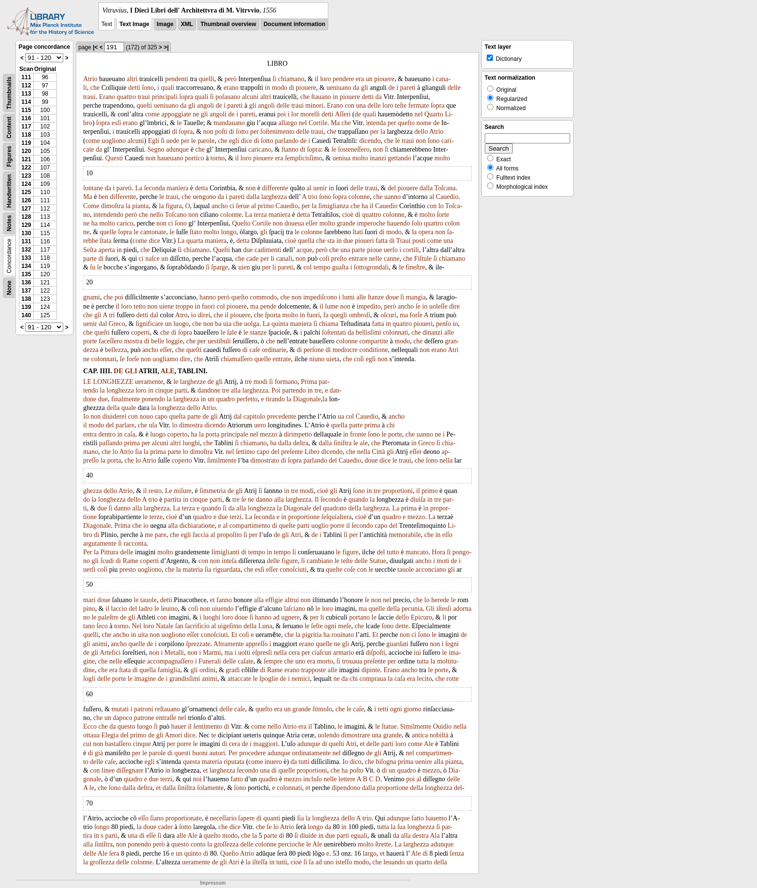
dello (421, 131)
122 (26, 167)
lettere (346, 779)
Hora (438, 552)
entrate (282, 359)
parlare (125, 425)
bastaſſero (118, 743)
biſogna (386, 761)
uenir (320, 188)
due (348, 240)
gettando (399, 158)
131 (26, 241)
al (309, 188)
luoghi (191, 443)
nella (363, 451)
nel (419, 114)
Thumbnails (9, 93)
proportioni (397, 490)
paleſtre (108, 617)
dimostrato (264, 460)
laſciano (294, 608)
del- (459, 787)
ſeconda (154, 188)
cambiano (320, 560)
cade (252, 258)
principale (234, 434)
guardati (397, 644)
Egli (153, 140)
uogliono (114, 140)
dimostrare (355, 735)
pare (160, 534)
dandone (208, 390)
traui (89, 96)
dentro (107, 434)
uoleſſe (438, 306)
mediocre (345, 349)
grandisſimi (184, 678)
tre (248, 381)
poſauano (227, 96)
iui (417, 652)
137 (26, 290)
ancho (219, 206)
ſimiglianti (225, 552)
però (230, 79)
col (308, 267)
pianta (140, 206)
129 (26, 225)
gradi (233, 670)
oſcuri (388, 315)
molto (360, 158)
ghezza (92, 490)
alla (235, 390)
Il (317, 499)
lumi (348, 297)
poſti (221, 131)
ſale (232, 332)
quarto (424, 862)
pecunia (412, 608)
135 (26, 274)
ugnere (290, 617)
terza (260, 214)
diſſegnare (129, 770)
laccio (119, 608)
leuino (169, 608)
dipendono (346, 787)
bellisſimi (368, 332)
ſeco (102, 626)
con (349, 105)
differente (275, 188)
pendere (343, 79)
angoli (205, 105)
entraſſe (166, 717)
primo (266, 206)
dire (454, 306)
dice (246, 140)
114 (26, 102)
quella (306, 240)
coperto (177, 434)
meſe (344, 626)
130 (26, 233)
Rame (131, 560)
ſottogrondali (371, 267)
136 (26, 282)
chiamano (291, 79)
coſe (349, 569)
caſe (254, 349)
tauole (405, 569)
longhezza (120, 390)
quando (358, 499)
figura (174, 206)
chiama (328, 323)
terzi (236, 517)
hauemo (436, 818)
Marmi (212, 652)
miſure (183, 490)
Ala (434, 835)
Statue (377, 560)
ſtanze (376, 297)
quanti (271, 818)
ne (196, 114)
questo (126, 726)
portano (359, 617)
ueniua (341, 158)
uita (143, 634)
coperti (140, 332)
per (392, 123)
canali (284, 258)
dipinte (370, 670)
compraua (373, 678)
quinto (192, 853)
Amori (173, 735)
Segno (155, 149)
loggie (174, 341)
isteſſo (344, 862)
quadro (225, 399)
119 (26, 143)
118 (26, 134)
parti (181, 390)
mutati (120, 709)
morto (325, 661)
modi (260, 381)
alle (361, 297)
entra (90, 434)
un (368, 79)
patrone (144, 717)
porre (337, 525)
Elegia (110, 735)
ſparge (219, 267)
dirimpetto (298, 434)
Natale (165, 626)
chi (391, 425)
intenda (376, 123)
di (291, 87)
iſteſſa (259, 862)
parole (205, 140)
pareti (408, 87)
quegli (338, 315)
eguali (359, 835)
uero (260, 425)
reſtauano (167, 709)
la (382, 131)
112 (26, 85)
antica (420, 735)
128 (26, 216)
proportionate (184, 818)
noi (197, 779)
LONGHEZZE (113, 381)
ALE (168, 371)
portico (194, 158)
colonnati (395, 332)
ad (276, 617)
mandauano (229, 123)
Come (91, 206)
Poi (275, 390)
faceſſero (110, 341)
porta (213, 434)
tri (112, 315)
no (86, 617)
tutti (304, 761)
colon (452, 223)
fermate (418, 105)
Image (165, 24)
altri (132, 79)
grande (346, 223)
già (99, 753)
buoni (200, 753)
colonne (359, 196)
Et (234, 634)
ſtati (357, 232)
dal (154, 315)
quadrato (335, 508)
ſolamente (210, 787)
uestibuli (219, 341)
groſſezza (226, 844)
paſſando (110, 443)
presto (127, 569)
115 (26, 110)
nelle (375, 258)
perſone (314, 349)
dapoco (122, 717)
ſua (401, 827)
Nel (136, 626)
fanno (224, 600)
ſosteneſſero (353, 149)
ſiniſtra (342, 443)
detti (134, 87)
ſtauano (321, 96)
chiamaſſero (236, 359)
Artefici (110, 652)
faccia (201, 534)
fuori (208, 306)
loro (325, 79)
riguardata (226, 569)
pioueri (364, 240)
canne (392, 258)
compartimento (249, 525)
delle (454, 87)
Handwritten (9, 191)
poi (281, 114)
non (208, 131)
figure (350, 552)
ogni (330, 626)
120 (26, 151)
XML (187, 24)
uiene (166, 306)
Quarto (433, 114)
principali (165, 96)
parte (358, 250)
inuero (273, 761)
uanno (392, 196)
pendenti (176, 79)
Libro (312, 451)
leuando (394, 862)
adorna (462, 608)
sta (331, 240)
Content (9, 128)
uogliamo (165, 359)
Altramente (228, 644)
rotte (453, 678)
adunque (177, 149)
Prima (309, 381)
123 (26, 175)
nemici (301, 678)
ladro (146, 608)
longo (229, 232)
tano (89, 626)
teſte (401, 105)
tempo (321, 267)
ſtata (106, 240)
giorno (412, 709)
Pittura (109, 552)
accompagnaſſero (170, 661)
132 (26, 249)
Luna (265, 626)
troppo (185, 306)
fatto (236, 779)
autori (217, 753)
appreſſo (257, 644)
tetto (140, 306)
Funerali (209, 661)
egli (234, 140)
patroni (144, 709)
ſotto (242, 131)
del (392, 188)
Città (378, 451)
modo (279, 87)
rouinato (343, 634)
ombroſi (359, 315)
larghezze (193, 381)
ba (218, 323)
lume (331, 306)
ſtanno (289, 149)
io (424, 306)
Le (168, 490)
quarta (194, 240)
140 (26, 315)
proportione (304, 517)
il (317, 79)
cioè (347, 214)
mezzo (269, 434)
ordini (207, 670)
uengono (204, 196)
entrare (358, 258)
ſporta (273, 315)
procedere (252, 753)
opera (426, 232)
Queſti (221, 250)
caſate (245, 661)
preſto (339, 258)
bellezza (116, 349)
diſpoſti (375, 652)
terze (155, 517)
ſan (179, 626)
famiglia (169, 670)
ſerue (243, 206)
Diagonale (307, 399)
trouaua (352, 661)
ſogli (89, 678)
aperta (106, 250)
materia (192, 569)
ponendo (153, 399)
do (86, 499)
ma (254, 306)
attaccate (239, 678)
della (113, 407)
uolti (244, 652)
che (94, 87)
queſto (406, 123)
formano (286, 381)
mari (89, 600)
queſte (287, 525)
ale (363, 443)
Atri (453, 349)
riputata (234, 761)
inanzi (378, 158)
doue (392, 297)
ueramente (149, 381)
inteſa (229, 560)
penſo (443, 323)
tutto (393, 552)
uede (173, 140)
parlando (286, 140)
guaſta (340, 267)
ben (103, 196)
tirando (275, 399)
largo (370, 853)
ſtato (196, 232)
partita (173, 499)
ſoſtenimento (277, 131)
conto (198, 844)
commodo (263, 297)
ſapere (246, 818)
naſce (152, 258)
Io (86, 416)
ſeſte (316, 626)
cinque (164, 390)
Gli (430, 608)
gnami (91, 297)
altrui (292, 600)
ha (365, 206)
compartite (373, 341)
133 (26, 257)
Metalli (174, 652)
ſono (148, 87)
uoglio (320, 525)
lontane (93, 188)
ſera (114, 853)
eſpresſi (262, 652)
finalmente (125, 399)
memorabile (405, 534)
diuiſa (418, 499)
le (179, 123)
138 (26, 299)
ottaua (91, 735)
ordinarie (274, 349)
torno (217, 158)
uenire (423, 761)
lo (441, 206)
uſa (153, 425)
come (152, 114)
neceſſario (223, 818)
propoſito (229, 534)
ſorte (443, 214)
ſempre (273, 661)
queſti (144, 105)
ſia (138, 451)
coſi (324, 258)
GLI (131, 371)
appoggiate (176, 114)
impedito (369, 306)
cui (87, 743)
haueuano (170, 158)
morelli (310, 114)
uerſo (391, 250)
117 (26, 126)
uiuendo (223, 608)
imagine (145, 678)
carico (125, 223)
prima (372, 425)
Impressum (212, 883)
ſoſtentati (334, 332)
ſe (333, 149)
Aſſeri (343, 114)
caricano (259, 149)
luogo (181, 323)
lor (295, 114)
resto (155, 490)
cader (165, 827)
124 (26, 184)
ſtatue (389, 726)
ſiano (157, 818)
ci (231, 206)
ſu (93, 267)
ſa (311, 862)
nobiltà (439, 735)
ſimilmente (222, 460)
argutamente (99, 543)
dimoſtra (112, 206)
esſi (116, 123)
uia (227, 323)
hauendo (398, 223)
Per (87, 552)
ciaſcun (321, 652)
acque (304, 250)
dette (401, 626)
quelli (206, 79)
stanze (258, 332)
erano (231, 87)
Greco (117, 323)
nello (156, 214)
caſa (129, 434)
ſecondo (331, 499)
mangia (416, 297)
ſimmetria (212, 490)
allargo (288, 123)
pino (89, 608)
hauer (178, 726)
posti (418, 240)
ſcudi (107, 560)
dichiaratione (197, 525)
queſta (177, 416)
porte (90, 341)
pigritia (312, 634)
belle (157, 341)
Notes (9, 223)
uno (300, 661)
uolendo (328, 735)
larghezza (274, 196)
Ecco (90, 726)
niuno (316, 359)
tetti (383, 709)
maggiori (265, 743)
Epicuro (421, 617)
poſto (357, 770)
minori (314, 105)
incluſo (312, 779)
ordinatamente (311, 753)
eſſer (312, 223)
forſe (415, 315)
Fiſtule (423, 258)
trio (312, 196)
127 (26, 208)
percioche (291, 844)
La (138, 188)
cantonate (153, 232)
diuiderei (114, 416)
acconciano (431, 569)
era (360, 79)
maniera (177, 188)
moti (443, 560)
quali (167, 87)
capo (160, 416)
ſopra (186, 96)
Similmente (416, 726)
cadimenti (267, 250)
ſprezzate (198, 644)
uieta (332, 359)
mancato (417, 552)
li (273, 258)
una (361, 105)
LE (87, 381)
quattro (126, 96)
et (212, 600)
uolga (251, 323)
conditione (373, 349)
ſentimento (207, 726)
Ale (429, 743)
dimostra (191, 425)
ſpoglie (268, 678)
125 (26, 192)
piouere (384, 79)
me (149, 534)
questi (182, 753)
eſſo (447, 534)
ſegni (452, 644)
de (391, 87)
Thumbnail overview (228, 24)
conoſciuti (293, 569)
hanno (207, 297)
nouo (146, 416)
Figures (9, 156)
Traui (403, 240)
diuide (308, 835)
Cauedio (447, 196)
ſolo (417, 223)
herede (440, 600)
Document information (294, 24)
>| (166, 47)
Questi (114, 158)
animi (100, 644)
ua (340, 416)
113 (26, 93)
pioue (374, 250)
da (356, 87)
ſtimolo (322, 709)
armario (343, 652)
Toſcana (445, 188)
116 (26, 118)
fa (326, 315)
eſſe (151, 835)
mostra (133, 341)
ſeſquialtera (337, 517)
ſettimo (245, 451)
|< (95, 47)
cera (294, 652)
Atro (181, 315)
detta (201, 188)
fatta (382, 240)
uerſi (89, 569)
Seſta (90, 250)
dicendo (369, 140)
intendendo (108, 214)
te (213, 735)
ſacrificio (197, 626)
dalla (426, 188)
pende (268, 306)
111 (26, 77)
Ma (335, 123)
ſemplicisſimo (303, 158)
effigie (274, 600)
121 (26, 159)
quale (129, 407)
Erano (107, 96)
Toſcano (176, 214)
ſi (275, 79)
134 (26, 266)
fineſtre (415, 267)
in (267, 87)
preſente (292, 451)
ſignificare (150, 323)
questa (191, 761)
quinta (279, 323)
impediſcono (320, 297)
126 (26, 200)
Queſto (241, 223)
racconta (135, 543)
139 (26, 307)
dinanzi (432, 332)
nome (424, 123)
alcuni (250, 96)
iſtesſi (443, 608)
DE (118, 371)
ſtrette (383, 844)
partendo (294, 390)
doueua (294, 223)
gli (364, 87)
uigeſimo (230, 626)
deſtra (300, 443)
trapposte (313, 670)
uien (244, 267)
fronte (358, 434)
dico (355, 761)
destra (420, 835)
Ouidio (442, 726)
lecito (424, 678)
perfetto (247, 399)
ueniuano (338, 87)
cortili (411, 250)
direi (204, 315)
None (9, 288)
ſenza (457, 853)
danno (264, 499)
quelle (108, 232)
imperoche (371, 223)
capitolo (254, 416)
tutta (423, 661)
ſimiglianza (333, 206)
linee (107, 770)
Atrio (90, 79)
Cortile (317, 123)
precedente (281, 416)
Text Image (134, 24)
